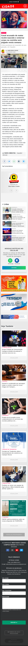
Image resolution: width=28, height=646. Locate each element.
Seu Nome (5, 578)
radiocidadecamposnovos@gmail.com (16, 564)
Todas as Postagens (14, 534)
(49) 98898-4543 (15, 562)
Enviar (14, 622)
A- (19, 70)
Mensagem (5, 596)
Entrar (14, 267)
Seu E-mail (5, 584)
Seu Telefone (6, 590)
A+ (25, 70)
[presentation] (13, 616)
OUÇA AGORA (14, 1)
